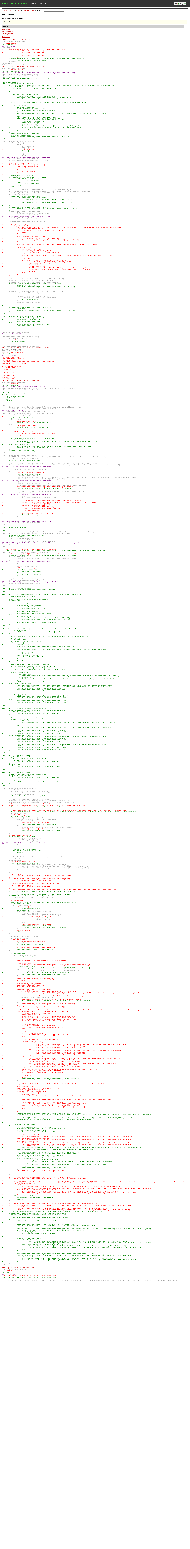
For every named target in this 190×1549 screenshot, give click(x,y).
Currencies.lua (7, 35)
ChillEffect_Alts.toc (8, 33)
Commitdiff (26, 10)
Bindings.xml (6, 29)
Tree (32, 10)
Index (5, 3)
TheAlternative (19, 3)
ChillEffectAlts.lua (7, 31)
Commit (18, 10)
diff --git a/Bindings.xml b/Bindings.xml (19, 41)
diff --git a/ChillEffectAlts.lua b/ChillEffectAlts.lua (24, 73)
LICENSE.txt (6, 37)
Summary (5, 10)
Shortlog (12, 10)
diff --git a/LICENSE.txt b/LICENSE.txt (18, 1531)
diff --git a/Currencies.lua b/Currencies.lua (20, 454)
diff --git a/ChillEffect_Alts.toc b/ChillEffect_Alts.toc (25, 414)
